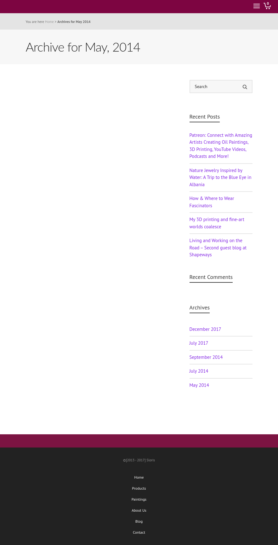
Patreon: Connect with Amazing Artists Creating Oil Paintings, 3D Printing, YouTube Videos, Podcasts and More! (221, 145)
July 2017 (199, 343)
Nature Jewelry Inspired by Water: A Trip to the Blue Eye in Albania (221, 177)
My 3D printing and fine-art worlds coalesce (217, 223)
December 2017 (205, 329)
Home (49, 21)
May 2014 (199, 385)
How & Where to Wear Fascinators (212, 202)
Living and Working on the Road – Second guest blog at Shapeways (218, 247)
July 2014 (199, 371)
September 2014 (206, 357)
